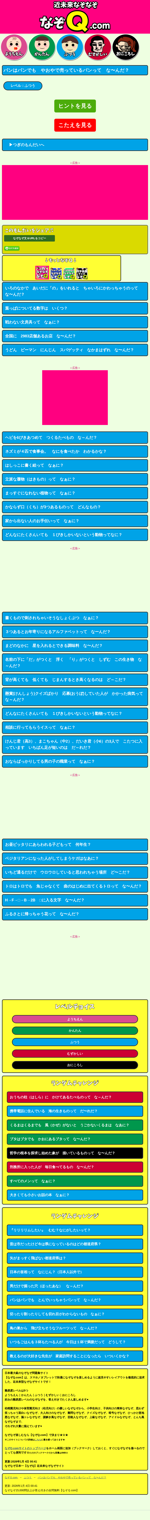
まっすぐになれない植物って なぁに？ (40, 493)
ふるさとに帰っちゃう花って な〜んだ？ (42, 914)
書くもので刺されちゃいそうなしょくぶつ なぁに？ (52, 618)
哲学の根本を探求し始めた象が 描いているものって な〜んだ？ (62, 1153)
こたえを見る (75, 125)
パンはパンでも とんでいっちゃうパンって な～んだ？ (55, 1300)
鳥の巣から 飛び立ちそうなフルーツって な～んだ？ (54, 1328)
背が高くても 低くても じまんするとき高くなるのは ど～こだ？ (65, 679)
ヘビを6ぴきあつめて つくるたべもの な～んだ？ (51, 437)
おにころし (75, 1065)
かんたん (75, 1030)
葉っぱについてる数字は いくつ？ (36, 308)
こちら (38, 1439)
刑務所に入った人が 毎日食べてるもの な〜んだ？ (52, 1167)
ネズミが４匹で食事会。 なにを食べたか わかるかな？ (56, 451)
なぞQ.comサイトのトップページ (25, 1448)
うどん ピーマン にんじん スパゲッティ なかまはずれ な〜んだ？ (69, 350)
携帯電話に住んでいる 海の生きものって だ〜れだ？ (54, 1111)
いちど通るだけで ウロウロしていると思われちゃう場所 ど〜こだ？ (67, 872)
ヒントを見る (75, 106)
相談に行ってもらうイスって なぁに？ (40, 727)
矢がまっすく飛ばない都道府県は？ (38, 1258)
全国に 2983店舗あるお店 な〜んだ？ (40, 336)
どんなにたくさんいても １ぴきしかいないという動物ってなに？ (63, 535)
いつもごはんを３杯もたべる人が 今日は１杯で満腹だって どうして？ (68, 1342)
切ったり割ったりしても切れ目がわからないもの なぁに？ (57, 1314)
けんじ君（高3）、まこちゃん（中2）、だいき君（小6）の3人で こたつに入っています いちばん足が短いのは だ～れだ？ (74, 744)
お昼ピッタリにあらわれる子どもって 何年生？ (48, 844)
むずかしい (75, 1053)
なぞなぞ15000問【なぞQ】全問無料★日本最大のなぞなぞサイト (75, 16)
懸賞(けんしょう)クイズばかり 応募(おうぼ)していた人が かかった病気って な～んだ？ (76, 696)
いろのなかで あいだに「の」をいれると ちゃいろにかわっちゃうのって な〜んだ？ (73, 291)
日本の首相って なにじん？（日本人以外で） (47, 1272)
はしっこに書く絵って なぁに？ (34, 465)
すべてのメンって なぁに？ (32, 1181)
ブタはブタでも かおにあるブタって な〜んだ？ (50, 1139)
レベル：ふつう (23, 86)
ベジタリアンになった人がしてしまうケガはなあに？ (52, 858)
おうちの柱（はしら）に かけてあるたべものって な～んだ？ (61, 1097)
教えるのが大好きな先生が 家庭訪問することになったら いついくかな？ (69, 1356)
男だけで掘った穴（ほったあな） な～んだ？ (47, 1286)
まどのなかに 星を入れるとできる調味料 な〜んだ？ (54, 645)
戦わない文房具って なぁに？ (32, 322)
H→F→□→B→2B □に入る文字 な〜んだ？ (45, 900)
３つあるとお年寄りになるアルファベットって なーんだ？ (58, 632)
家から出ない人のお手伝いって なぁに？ (42, 521)
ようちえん (75, 1019)
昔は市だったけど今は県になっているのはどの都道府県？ (55, 1244)
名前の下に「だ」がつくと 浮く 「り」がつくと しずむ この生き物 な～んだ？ (73, 662)
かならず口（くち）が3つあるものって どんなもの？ (53, 507)
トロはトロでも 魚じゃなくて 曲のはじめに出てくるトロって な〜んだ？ (73, 886)
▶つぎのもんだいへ (24, 145)
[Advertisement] (75, 192)
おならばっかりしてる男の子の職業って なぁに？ (50, 761)
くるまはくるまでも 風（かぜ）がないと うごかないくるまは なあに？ (69, 1125)
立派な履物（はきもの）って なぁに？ (40, 479)
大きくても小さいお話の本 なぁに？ (40, 1195)
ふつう (75, 1042)
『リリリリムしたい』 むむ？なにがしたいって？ (50, 1230)
